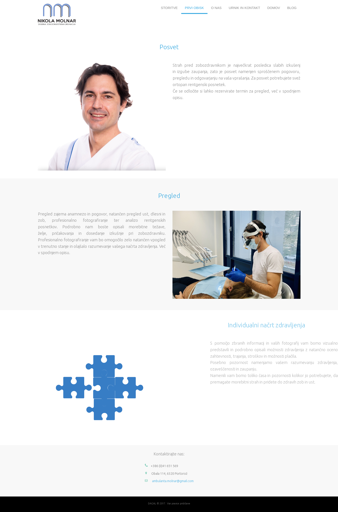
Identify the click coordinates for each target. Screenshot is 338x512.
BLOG (292, 8)
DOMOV (273, 8)
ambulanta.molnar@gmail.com (173, 481)
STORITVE (169, 8)
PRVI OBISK (194, 8)
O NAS (216, 8)
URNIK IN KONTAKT (244, 8)
